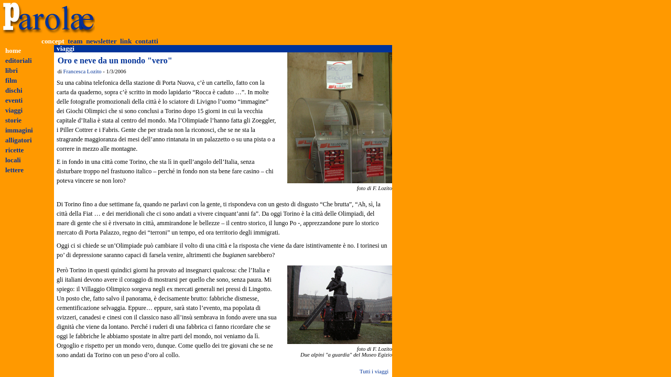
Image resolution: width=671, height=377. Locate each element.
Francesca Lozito (82, 71)
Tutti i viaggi (374, 371)
